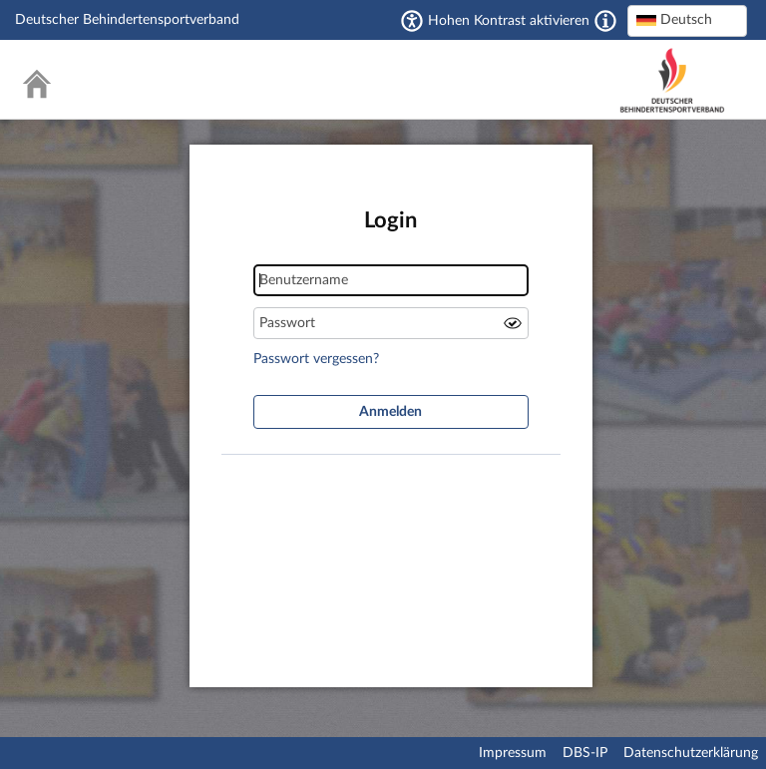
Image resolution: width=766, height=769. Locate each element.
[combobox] (687, 21)
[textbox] (687, 20)
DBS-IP (585, 753)
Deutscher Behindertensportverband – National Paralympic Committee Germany (672, 80)
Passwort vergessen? (316, 359)
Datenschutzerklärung (690, 753)
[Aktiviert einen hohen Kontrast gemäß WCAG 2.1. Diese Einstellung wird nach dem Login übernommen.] (605, 21)
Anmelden (390, 412)
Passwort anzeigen (513, 323)
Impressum (513, 753)
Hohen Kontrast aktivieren (508, 21)
